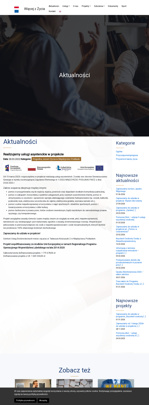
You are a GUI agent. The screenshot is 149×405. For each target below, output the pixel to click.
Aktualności (20, 141)
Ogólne (119, 151)
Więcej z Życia (34, 9)
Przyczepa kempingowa (127, 155)
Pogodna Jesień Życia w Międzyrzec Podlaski (56, 159)
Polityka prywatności (25, 400)
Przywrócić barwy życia (126, 159)
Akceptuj (43, 400)
